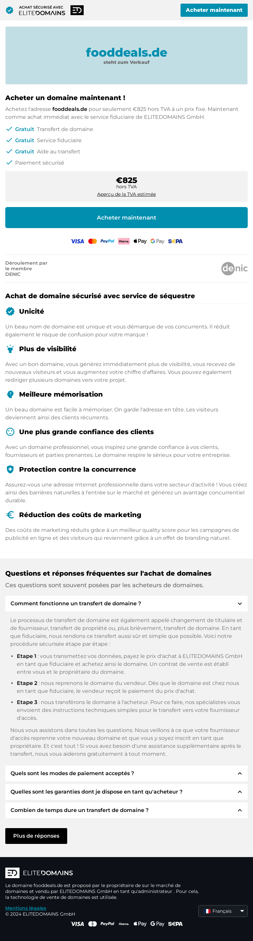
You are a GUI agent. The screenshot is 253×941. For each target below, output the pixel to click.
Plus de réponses (36, 836)
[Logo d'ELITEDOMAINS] (104, 873)
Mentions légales (25, 908)
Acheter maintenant (214, 10)
